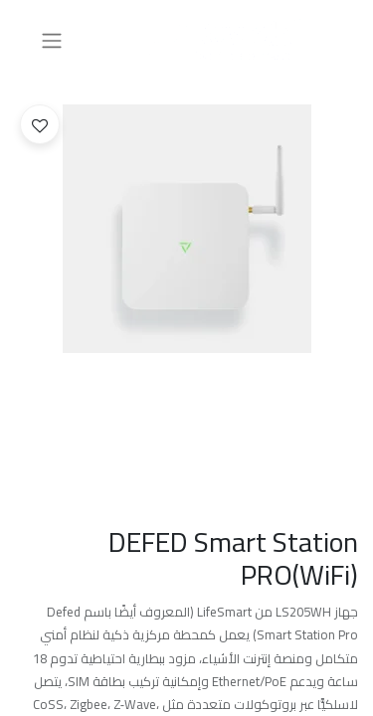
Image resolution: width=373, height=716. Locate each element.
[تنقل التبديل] (52, 40)
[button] (40, 124)
